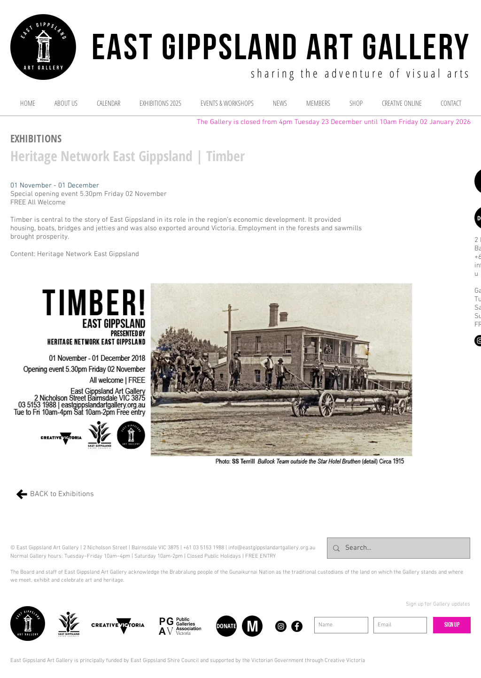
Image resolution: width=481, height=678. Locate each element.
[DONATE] (226, 626)
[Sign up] (452, 625)
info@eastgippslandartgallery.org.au (271, 548)
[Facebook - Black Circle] (297, 626)
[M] (252, 626)
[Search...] (397, 548)
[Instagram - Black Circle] (281, 626)
